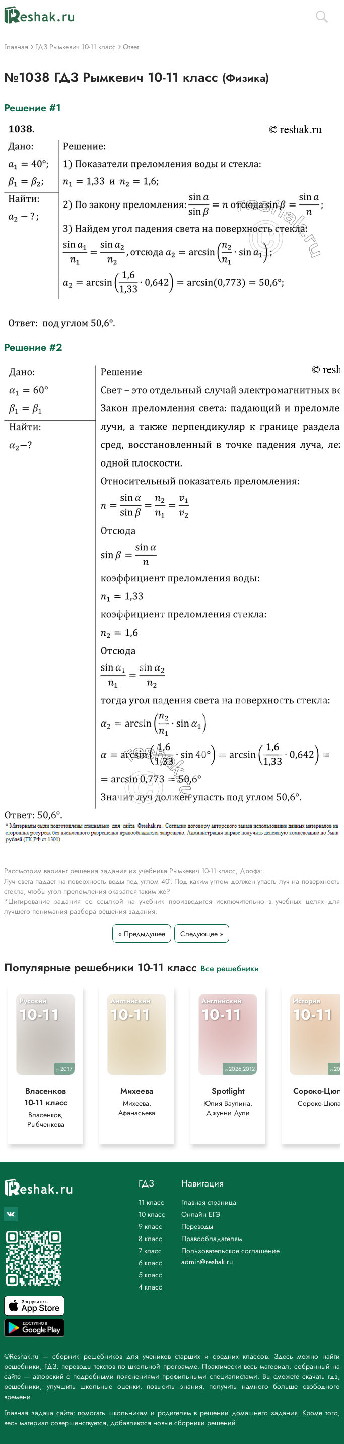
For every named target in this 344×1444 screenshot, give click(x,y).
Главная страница (208, 1202)
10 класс (152, 1214)
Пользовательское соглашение (230, 1251)
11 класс (151, 1202)
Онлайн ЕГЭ (201, 1214)
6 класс (150, 1263)
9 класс (150, 1226)
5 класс (150, 1275)
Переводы (197, 1226)
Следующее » (201, 934)
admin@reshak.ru (207, 1262)
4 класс (150, 1287)
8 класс (150, 1238)
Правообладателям (211, 1238)
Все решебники (229, 968)
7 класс (150, 1251)
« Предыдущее (141, 934)
